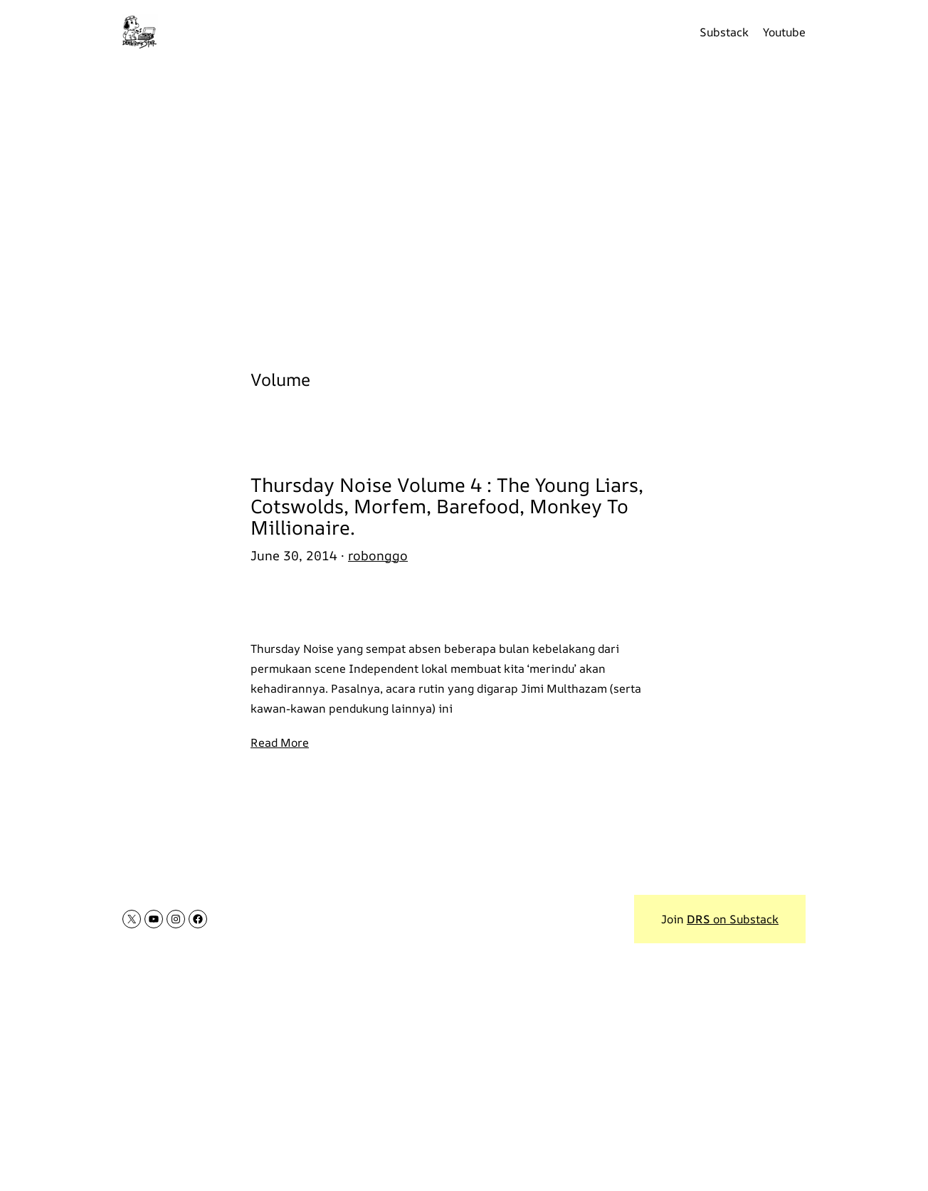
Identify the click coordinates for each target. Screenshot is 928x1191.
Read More (280, 742)
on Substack (733, 919)
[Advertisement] (464, 206)
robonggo (378, 555)
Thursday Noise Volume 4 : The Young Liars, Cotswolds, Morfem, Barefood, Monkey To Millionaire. (447, 505)
